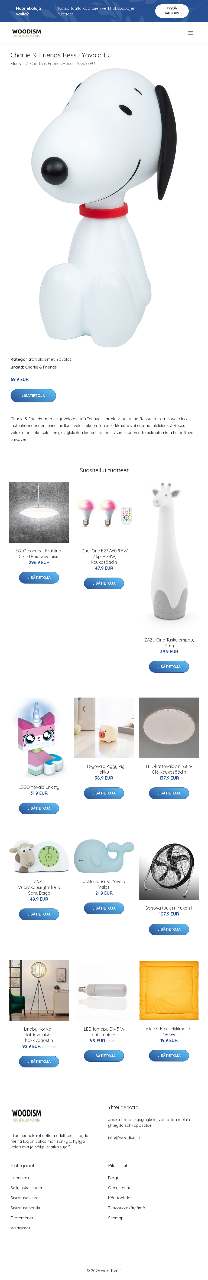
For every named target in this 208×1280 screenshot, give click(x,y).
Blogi (113, 1177)
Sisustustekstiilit (25, 1207)
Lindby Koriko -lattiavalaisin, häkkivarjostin (39, 1034)
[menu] (191, 33)
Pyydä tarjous (171, 10)
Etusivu (17, 63)
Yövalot (63, 359)
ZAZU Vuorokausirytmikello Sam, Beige (39, 887)
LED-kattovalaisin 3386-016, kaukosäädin (169, 769)
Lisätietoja (33, 395)
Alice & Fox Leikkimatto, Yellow (169, 1031)
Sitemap (115, 1217)
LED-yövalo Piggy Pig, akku (104, 769)
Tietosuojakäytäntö (126, 1207)
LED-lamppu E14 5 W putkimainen (104, 1031)
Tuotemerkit (22, 1217)
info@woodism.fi (124, 1137)
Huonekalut (21, 1177)
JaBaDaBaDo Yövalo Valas (104, 884)
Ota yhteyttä (120, 1187)
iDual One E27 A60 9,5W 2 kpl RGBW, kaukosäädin (104, 556)
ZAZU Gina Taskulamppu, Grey (169, 642)
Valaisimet (44, 359)
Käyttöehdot (120, 1197)
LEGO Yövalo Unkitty (39, 787)
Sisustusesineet (25, 1197)
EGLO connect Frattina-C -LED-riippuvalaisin (39, 553)
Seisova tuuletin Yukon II (169, 908)
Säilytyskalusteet (26, 1187)
